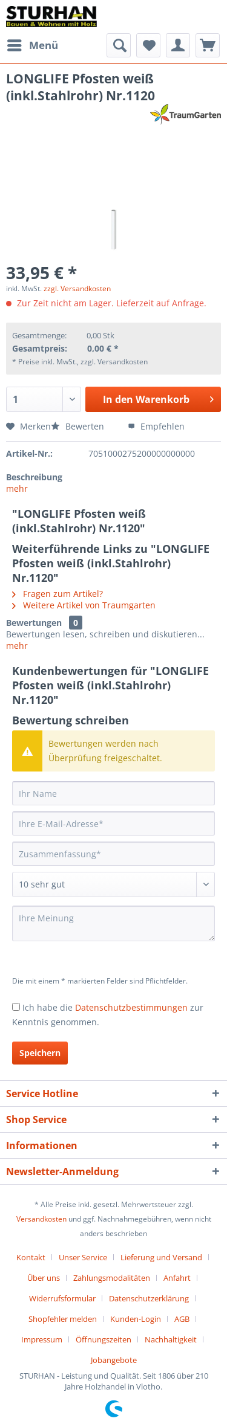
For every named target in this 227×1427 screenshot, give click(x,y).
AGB (181, 1318)
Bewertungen (34, 622)
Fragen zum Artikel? (57, 593)
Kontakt (30, 1257)
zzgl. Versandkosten (77, 288)
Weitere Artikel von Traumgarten (84, 605)
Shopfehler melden (62, 1318)
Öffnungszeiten (103, 1339)
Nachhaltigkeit (171, 1339)
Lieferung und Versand (161, 1257)
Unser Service (83, 1257)
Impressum (41, 1339)
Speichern (40, 1052)
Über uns (43, 1277)
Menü (32, 44)
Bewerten (79, 426)
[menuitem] (32, 45)
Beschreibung (34, 477)
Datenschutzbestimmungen (131, 1007)
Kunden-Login (135, 1318)
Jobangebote (114, 1360)
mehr (17, 488)
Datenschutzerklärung (149, 1298)
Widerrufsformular (62, 1298)
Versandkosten (41, 1219)
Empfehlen (156, 426)
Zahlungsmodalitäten (111, 1277)
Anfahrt (177, 1277)
